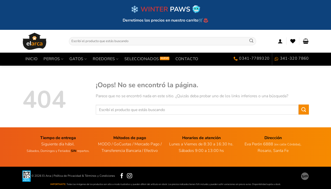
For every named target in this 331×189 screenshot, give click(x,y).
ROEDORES (105, 59)
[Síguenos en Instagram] (129, 176)
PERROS (53, 59)
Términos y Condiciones (100, 176)
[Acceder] (280, 41)
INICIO (31, 59)
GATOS (78, 59)
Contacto (186, 59)
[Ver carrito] (306, 41)
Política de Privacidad (67, 176)
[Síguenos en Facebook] (121, 176)
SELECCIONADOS (141, 59)
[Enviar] (251, 41)
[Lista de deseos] (292, 41)
